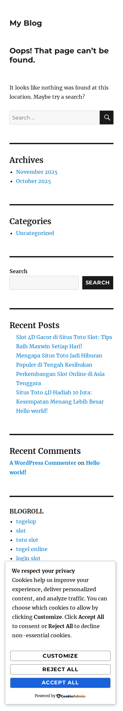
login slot (28, 558)
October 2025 (33, 181)
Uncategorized (35, 233)
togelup (26, 521)
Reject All (60, 669)
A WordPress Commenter (43, 463)
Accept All (60, 682)
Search (19, 271)
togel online (32, 549)
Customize (60, 656)
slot (21, 530)
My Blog (26, 23)
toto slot (27, 540)
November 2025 (37, 172)
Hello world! (32, 411)
